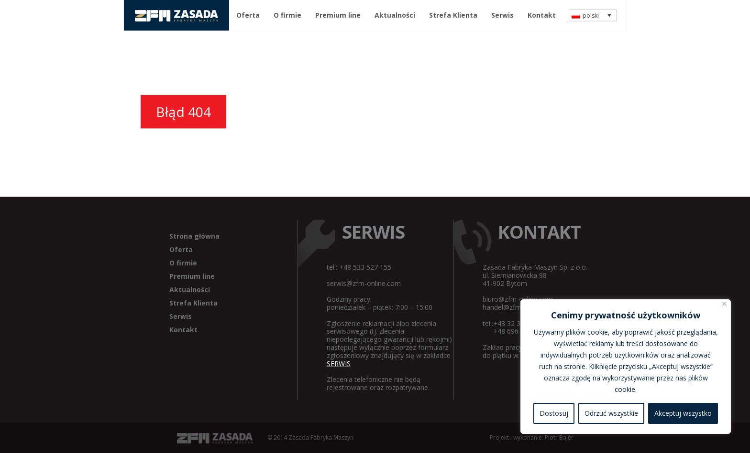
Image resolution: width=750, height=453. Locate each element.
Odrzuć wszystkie (611, 413)
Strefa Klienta (453, 15)
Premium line (338, 15)
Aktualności (395, 15)
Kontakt (542, 15)
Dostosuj (554, 413)
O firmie (287, 15)
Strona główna (194, 236)
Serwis (502, 15)
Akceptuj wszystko (683, 413)
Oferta (248, 15)
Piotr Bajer (559, 437)
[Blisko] (724, 304)
